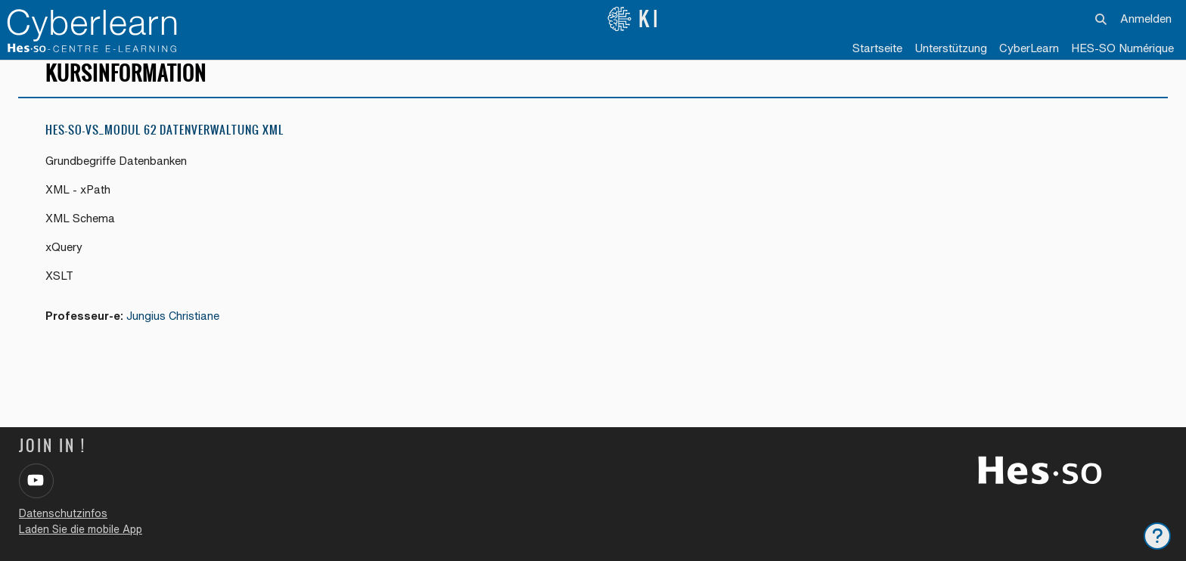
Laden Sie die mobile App (80, 529)
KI (634, 19)
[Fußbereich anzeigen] (1157, 536)
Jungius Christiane (175, 330)
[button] (1101, 19)
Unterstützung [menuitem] (950, 48)
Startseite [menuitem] (877, 48)
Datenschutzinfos (63, 513)
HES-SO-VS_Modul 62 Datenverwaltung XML (164, 143)
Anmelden (1146, 18)
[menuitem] (1029, 49)
